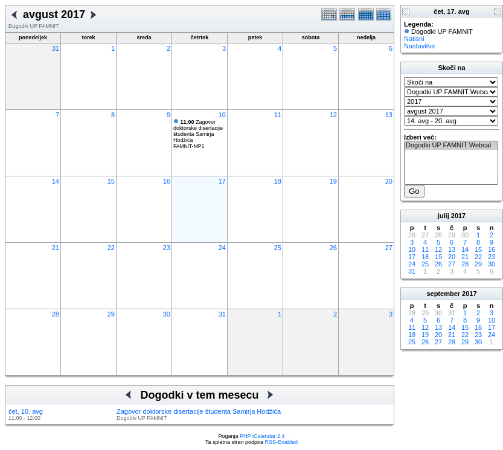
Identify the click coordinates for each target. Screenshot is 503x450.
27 (388, 247)
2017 (458, 215)
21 (55, 247)
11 (277, 114)
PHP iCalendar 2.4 (262, 436)
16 (166, 181)
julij (443, 215)
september (443, 293)
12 (333, 114)
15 (111, 181)
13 (388, 114)
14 (55, 181)
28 (55, 314)
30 (166, 314)
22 (111, 247)
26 (333, 247)
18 (277, 181)
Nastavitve (419, 46)
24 (222, 247)
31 (55, 48)
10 (222, 114)
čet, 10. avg (25, 411)
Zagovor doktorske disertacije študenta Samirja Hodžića (198, 131)
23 (166, 247)
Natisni (414, 38)
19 (333, 181)
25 (277, 247)
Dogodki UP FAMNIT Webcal (451, 145)
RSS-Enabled (281, 442)
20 (388, 181)
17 (222, 181)
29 (111, 314)
